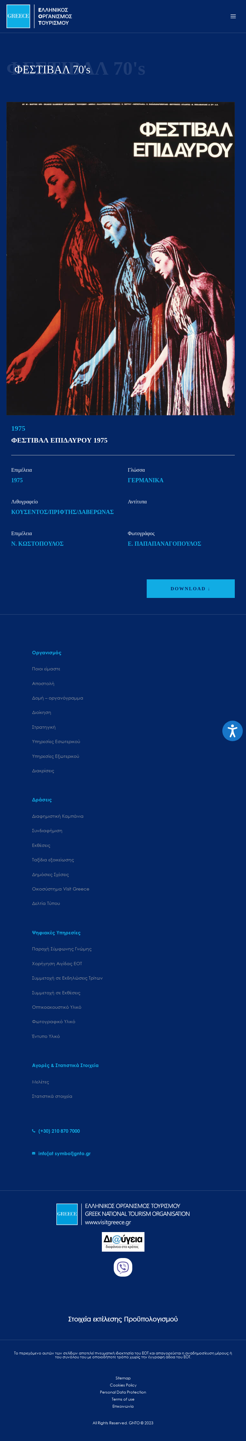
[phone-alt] (56, 1130)
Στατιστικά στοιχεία (52, 1096)
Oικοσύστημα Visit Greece (60, 889)
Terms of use (123, 1399)
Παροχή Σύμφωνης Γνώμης (62, 949)
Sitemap (123, 1378)
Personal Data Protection (123, 1392)
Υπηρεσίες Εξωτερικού (55, 756)
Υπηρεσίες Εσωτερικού (56, 741)
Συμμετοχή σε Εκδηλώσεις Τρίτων (67, 978)
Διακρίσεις (43, 770)
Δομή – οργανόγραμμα (57, 698)
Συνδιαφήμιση (47, 830)
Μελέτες (40, 1082)
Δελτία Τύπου (46, 903)
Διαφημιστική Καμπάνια (58, 816)
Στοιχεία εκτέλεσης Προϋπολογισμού (123, 1319)
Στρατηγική (44, 727)
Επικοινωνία (123, 1406)
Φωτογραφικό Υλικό (53, 1021)
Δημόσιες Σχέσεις (50, 874)
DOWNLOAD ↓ (191, 588)
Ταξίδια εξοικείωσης (53, 860)
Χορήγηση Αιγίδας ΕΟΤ (57, 963)
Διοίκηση (41, 712)
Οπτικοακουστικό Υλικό (56, 1007)
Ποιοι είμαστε (46, 669)
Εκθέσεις (41, 845)
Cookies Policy (123, 1385)
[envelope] (61, 1153)
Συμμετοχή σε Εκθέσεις (56, 993)
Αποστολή (43, 683)
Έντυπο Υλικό (46, 1036)
